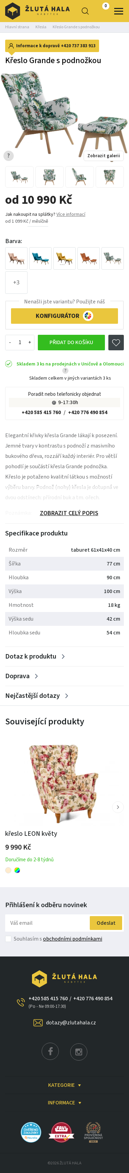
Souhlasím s (58, 939)
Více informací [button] (70, 214)
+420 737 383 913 (78, 46)
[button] (118, 807)
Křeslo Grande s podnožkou (76, 27)
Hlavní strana (17, 27)
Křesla (40, 27)
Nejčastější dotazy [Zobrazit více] (32, 696)
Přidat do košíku (71, 342)
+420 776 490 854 (87, 412)
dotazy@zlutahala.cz (71, 1022)
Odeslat (106, 923)
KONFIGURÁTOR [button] (64, 316)
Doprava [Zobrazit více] (17, 676)
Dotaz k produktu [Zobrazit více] (30, 656)
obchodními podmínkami (72, 939)
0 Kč (100, 11)
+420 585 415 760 (41, 412)
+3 (16, 282)
